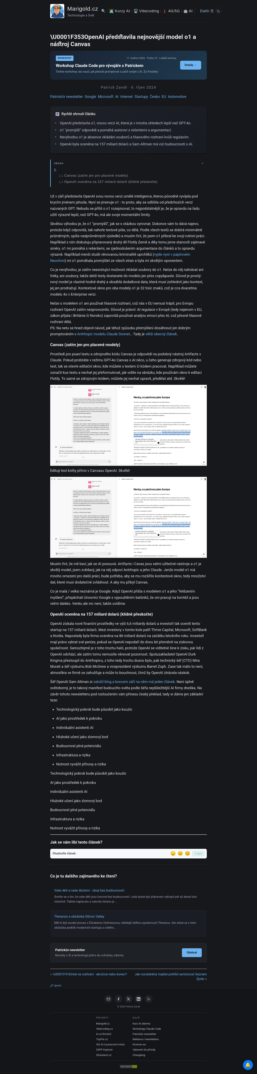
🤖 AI (188, 11)
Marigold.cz (82, 9)
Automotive (177, 96)
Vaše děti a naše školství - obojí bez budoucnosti (89, 890)
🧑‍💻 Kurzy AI (119, 11)
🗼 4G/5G (171, 11)
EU (164, 96)
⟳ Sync (198, 853)
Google (90, 96)
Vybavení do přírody (144, 1049)
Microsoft (105, 96)
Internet (126, 96)
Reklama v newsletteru (146, 1039)
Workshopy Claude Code (147, 1028)
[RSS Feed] (149, 999)
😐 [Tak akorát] (180, 853)
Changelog (139, 1055)
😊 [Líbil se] (187, 853)
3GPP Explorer (104, 1049)
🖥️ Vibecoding (146, 11)
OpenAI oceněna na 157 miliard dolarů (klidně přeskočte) (110, 181)
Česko (155, 96)
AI (117, 96)
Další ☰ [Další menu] (207, 11)
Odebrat (192, 952)
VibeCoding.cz (104, 1028)
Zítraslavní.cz (103, 1055)
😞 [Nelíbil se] (173, 853)
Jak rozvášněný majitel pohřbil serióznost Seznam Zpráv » (171, 976)
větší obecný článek (161, 334)
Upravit (55, 985)
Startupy (141, 96)
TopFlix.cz (102, 1039)
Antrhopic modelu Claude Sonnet (103, 334)
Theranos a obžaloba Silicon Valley (79, 916)
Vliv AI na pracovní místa (110, 1044)
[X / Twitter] (128, 999)
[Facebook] (118, 999)
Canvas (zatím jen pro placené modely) (96, 175)
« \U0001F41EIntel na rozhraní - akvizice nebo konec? (88, 974)
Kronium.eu (139, 1044)
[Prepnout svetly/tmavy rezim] (218, 11)
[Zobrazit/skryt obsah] (129, 163)
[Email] (108, 999)
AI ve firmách (103, 1033)
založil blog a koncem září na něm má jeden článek (134, 682)
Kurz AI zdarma (141, 1023)
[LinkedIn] (139, 999)
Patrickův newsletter (66, 96)
